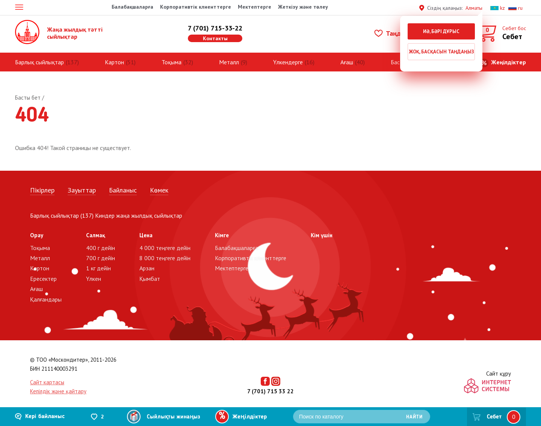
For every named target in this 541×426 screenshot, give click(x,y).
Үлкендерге (288, 62)
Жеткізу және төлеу (303, 6)
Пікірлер (42, 190)
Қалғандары (46, 299)
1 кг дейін (98, 268)
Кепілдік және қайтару (58, 391)
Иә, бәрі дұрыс (441, 31)
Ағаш (346, 62)
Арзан (146, 268)
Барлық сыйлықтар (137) (62, 215)
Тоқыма (171, 62)
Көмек (159, 190)
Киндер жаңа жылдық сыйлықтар (138, 215)
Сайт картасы (47, 382)
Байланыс (123, 190)
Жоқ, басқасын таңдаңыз (441, 52)
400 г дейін (100, 248)
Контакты (215, 38)
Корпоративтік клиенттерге (195, 6)
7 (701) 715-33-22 (215, 28)
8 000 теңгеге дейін (164, 258)
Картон (114, 62)
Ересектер (43, 278)
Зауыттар (82, 190)
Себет (494, 417)
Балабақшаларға (132, 6)
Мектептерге (254, 6)
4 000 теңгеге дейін (164, 248)
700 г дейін (100, 258)
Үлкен (93, 278)
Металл (229, 62)
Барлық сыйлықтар (39, 62)
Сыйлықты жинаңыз (173, 417)
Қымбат (149, 278)
